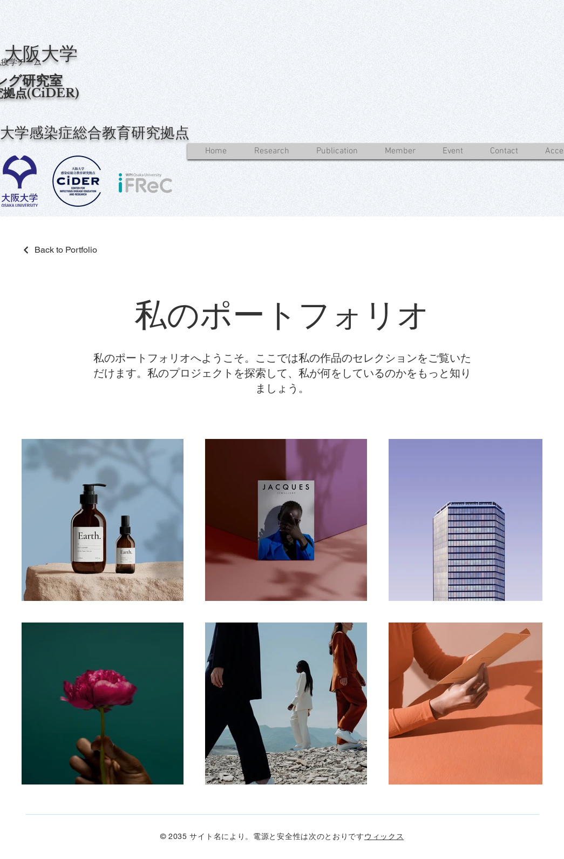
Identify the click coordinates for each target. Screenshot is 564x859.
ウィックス (384, 836)
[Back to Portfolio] (59, 249)
